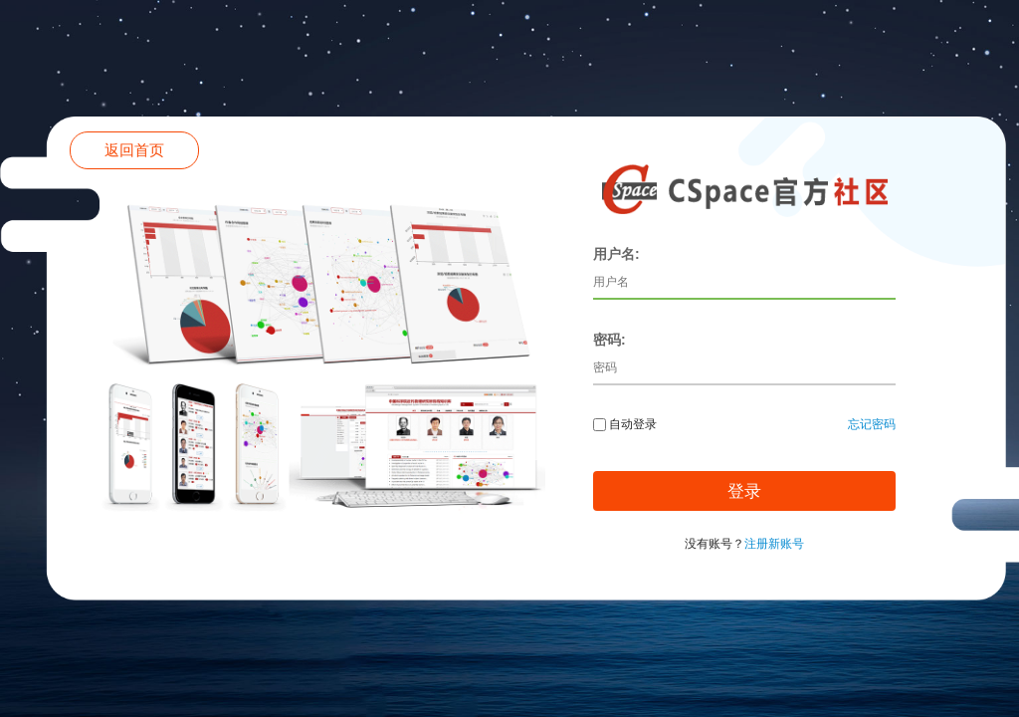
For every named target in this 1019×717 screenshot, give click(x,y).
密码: (609, 340)
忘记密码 (872, 424)
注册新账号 (774, 544)
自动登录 (625, 424)
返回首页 (134, 149)
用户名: (616, 254)
